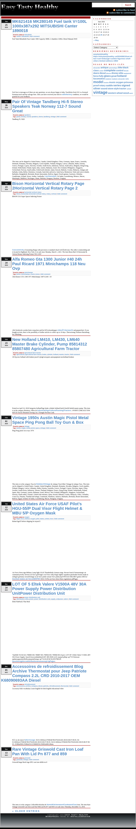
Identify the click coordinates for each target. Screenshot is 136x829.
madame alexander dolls (120, 79)
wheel (120, 93)
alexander (96, 68)
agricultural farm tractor (32, 353)
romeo (37, 274)
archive (28, 686)
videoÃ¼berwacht (65, 330)
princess (128, 82)
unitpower (59, 599)
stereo (41, 116)
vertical (53, 194)
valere (66, 599)
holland (55, 354)
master (61, 354)
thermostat (64, 686)
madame (108, 79)
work (131, 93)
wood (126, 93)
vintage (53, 116)
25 (101, 35)
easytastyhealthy (100, 54)
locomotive (99, 79)
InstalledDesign (80, 816)
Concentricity (18, 250)
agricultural (20, 354)
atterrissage (30, 740)
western (112, 93)
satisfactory (67, 94)
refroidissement (29, 684)
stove (110, 88)
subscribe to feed (125, 10)
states (42, 519)
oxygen (26, 517)
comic (101, 71)
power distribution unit (32, 597)
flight (18, 519)
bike (120, 67)
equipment (127, 73)
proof (96, 85)
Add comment (35, 36)
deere (96, 73)
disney (114, 73)
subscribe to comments (122, 12)
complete (110, 70)
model (98, 82)
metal (28, 428)
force (22, 519)
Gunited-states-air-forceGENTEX (26, 579)
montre (106, 82)
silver (96, 88)
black (125, 67)
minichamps (28, 272)
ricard (32, 274)
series (117, 85)
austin (18, 428)
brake (44, 354)
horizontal (24, 194)
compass (34, 686)
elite (121, 73)
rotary (48, 194)
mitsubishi (28, 34)
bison (18, 194)
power (31, 599)
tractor (67, 354)
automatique (113, 68)
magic (23, 428)
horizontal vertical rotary (32, 192)
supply (53, 599)
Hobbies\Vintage (43, 484)
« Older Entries (26, 811)
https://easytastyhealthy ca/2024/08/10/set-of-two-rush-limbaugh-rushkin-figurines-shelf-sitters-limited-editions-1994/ (112, 58)
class (96, 70)
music (112, 82)
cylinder (49, 354)
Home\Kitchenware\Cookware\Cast (62, 805)
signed (125, 85)
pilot (37, 519)
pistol (33, 428)
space (37, 428)
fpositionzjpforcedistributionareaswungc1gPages (33, 661)
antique (104, 67)
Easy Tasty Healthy (76, 815)
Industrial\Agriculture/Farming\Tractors (54, 410)
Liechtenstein (50, 176)
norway (23, 116)
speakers (27, 115)
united (47, 519)
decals (126, 71)
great (18, 116)
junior (18, 274)
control (120, 70)
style (116, 88)
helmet (27, 519)
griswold (27, 758)
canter (18, 36)
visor (51, 519)
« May (96, 40)
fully (101, 76)
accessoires (20, 686)
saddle (109, 85)
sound (29, 116)
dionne (108, 73)
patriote (46, 686)
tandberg (47, 116)
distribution (20, 599)
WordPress (52, 816)
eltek (26, 599)
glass (107, 75)
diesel (40, 686)
